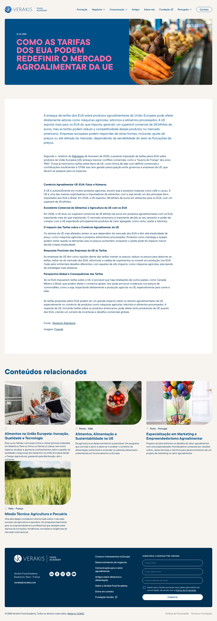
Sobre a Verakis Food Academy (111, 585)
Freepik (58, 329)
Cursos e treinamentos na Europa (112, 556)
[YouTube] (74, 574)
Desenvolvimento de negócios (111, 562)
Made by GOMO (75, 613)
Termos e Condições (201, 613)
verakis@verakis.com (25, 582)
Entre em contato (104, 591)
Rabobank (78, 156)
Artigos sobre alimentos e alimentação (108, 578)
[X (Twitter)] (68, 574)
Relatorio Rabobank (64, 323)
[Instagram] (63, 574)
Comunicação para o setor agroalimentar (109, 569)
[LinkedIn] (51, 574)
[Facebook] (57, 574)
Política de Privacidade (186, 590)
